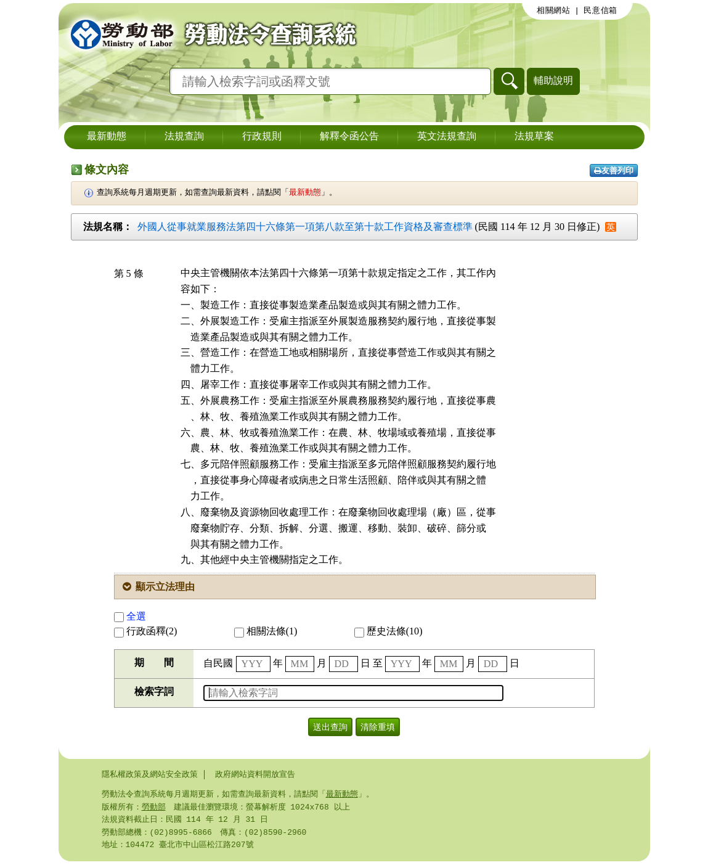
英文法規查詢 (446, 137)
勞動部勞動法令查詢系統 (209, 33)
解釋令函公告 (349, 137)
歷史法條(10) (388, 631)
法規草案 (534, 137)
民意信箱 (600, 10)
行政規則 (262, 137)
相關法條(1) (266, 631)
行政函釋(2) (145, 631)
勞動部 (154, 808)
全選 (130, 616)
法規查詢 (184, 137)
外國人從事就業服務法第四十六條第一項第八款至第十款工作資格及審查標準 (305, 226)
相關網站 (554, 10)
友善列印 (613, 170)
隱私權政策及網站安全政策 (150, 774)
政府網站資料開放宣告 (255, 774)
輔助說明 (553, 80)
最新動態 (106, 137)
